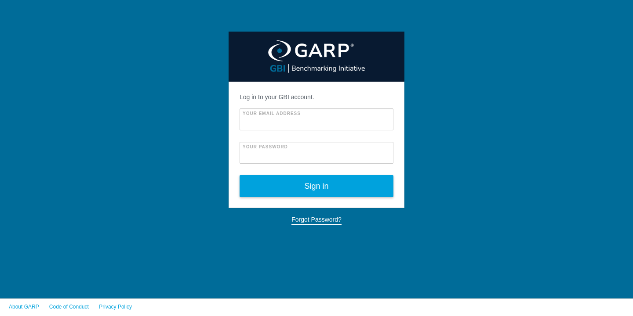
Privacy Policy (115, 307)
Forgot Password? (316, 219)
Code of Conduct (69, 307)
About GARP (24, 307)
